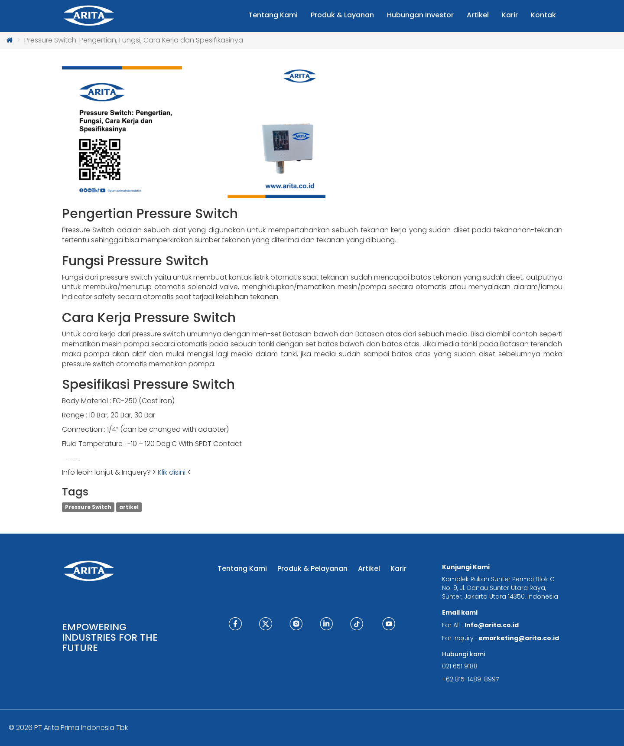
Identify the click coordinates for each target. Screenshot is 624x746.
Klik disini (171, 472)
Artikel (369, 568)
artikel (129, 507)
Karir (398, 568)
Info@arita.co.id (492, 625)
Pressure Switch (88, 507)
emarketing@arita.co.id (518, 638)
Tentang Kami (242, 568)
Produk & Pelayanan (312, 568)
